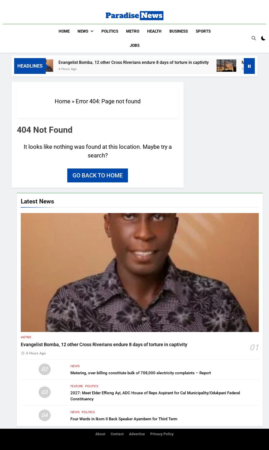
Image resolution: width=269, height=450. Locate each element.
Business (178, 31)
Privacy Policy (162, 434)
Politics (109, 31)
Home (64, 31)
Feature (76, 385)
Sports (203, 31)
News (82, 31)
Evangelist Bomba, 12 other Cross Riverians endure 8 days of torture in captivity (138, 62)
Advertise (137, 434)
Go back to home (98, 175)
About (100, 434)
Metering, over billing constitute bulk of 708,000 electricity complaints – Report (140, 372)
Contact (117, 434)
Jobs (134, 45)
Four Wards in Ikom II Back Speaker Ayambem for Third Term (123, 418)
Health (154, 31)
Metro (132, 31)
